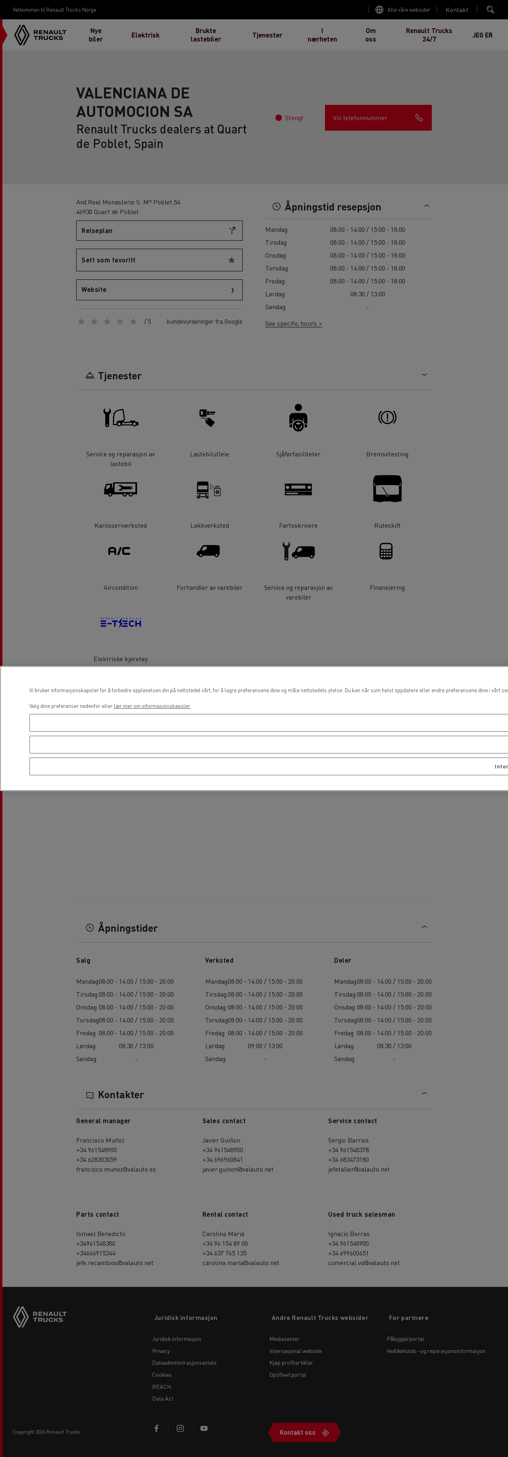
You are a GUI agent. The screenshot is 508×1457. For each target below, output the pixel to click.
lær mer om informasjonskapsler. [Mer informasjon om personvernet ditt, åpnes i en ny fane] (152, 705)
